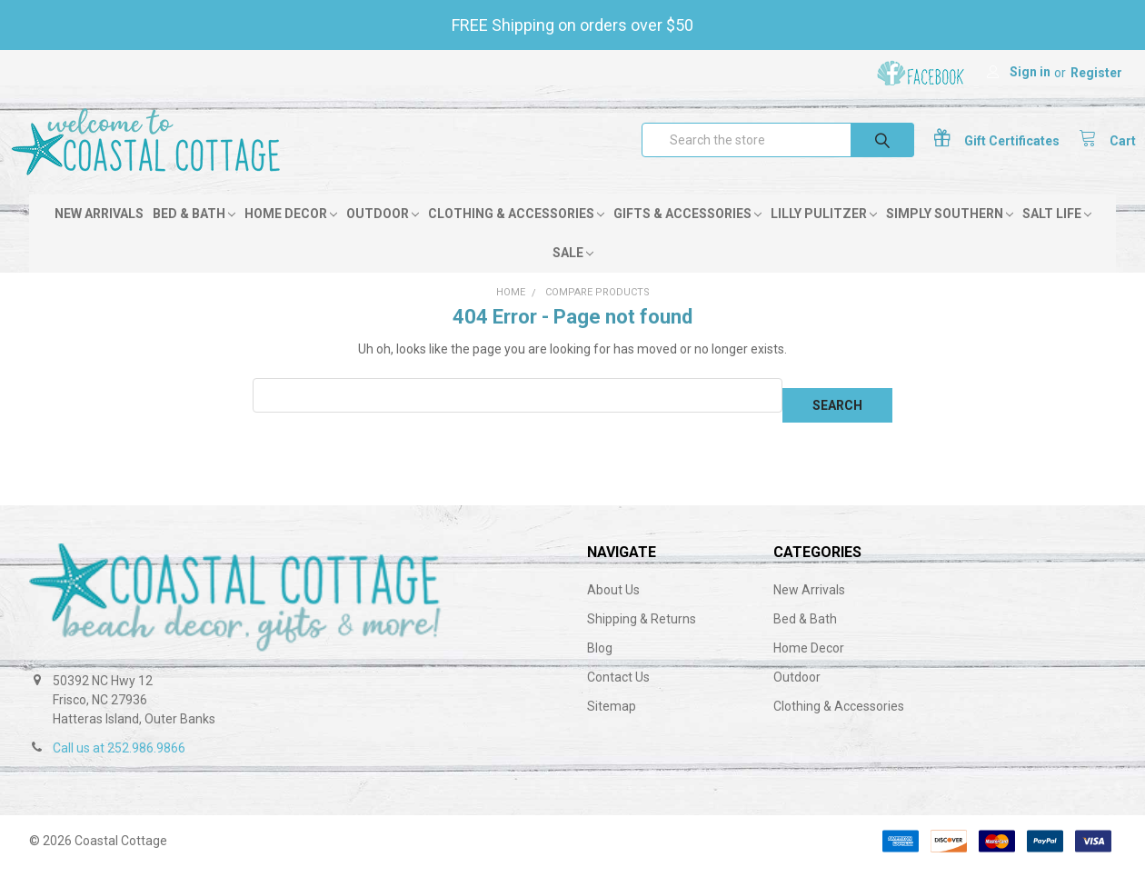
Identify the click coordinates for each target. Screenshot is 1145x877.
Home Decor (290, 233)
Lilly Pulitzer (824, 233)
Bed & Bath (194, 233)
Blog (599, 658)
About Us (613, 600)
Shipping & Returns (641, 629)
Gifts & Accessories (687, 233)
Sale (573, 272)
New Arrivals (99, 233)
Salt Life (1056, 233)
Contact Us (618, 687)
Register (1096, 72)
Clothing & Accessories (516, 233)
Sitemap (611, 716)
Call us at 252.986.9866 (119, 758)
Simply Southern (949, 233)
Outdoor (382, 233)
